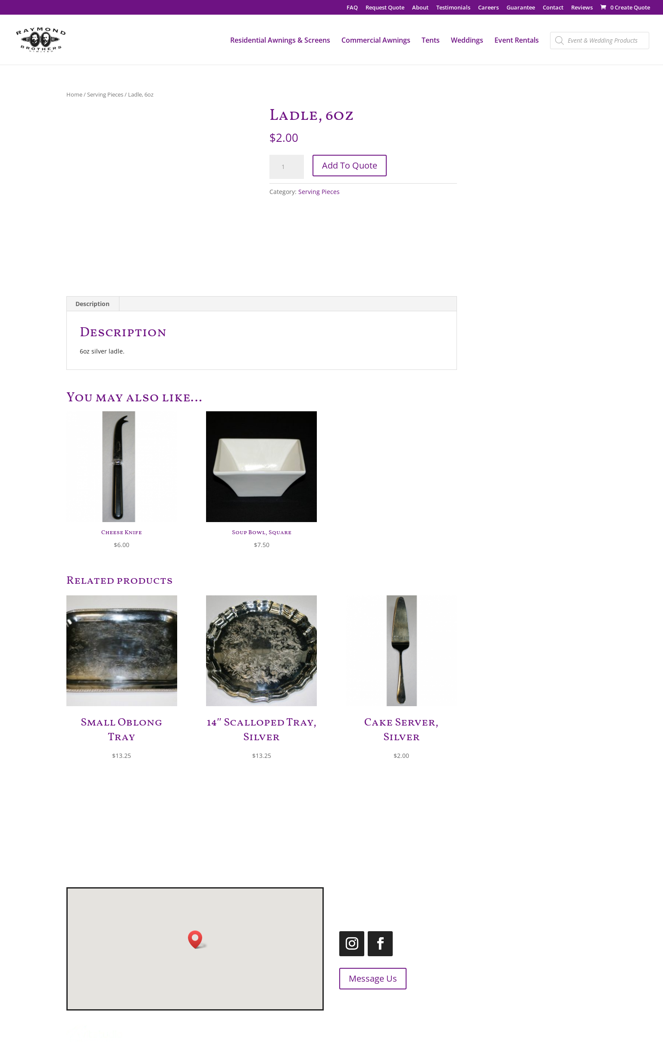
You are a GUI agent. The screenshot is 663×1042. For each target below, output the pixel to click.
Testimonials (453, 8)
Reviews (582, 8)
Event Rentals (516, 41)
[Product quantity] (286, 167)
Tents (431, 41)
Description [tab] (92, 304)
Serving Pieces (105, 94)
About (420, 8)
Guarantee (521, 8)
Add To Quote (349, 165)
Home (74, 94)
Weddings (467, 41)
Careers (488, 8)
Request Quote (385, 8)
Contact (553, 8)
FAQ (352, 8)
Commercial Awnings (375, 41)
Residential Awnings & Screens (280, 41)
